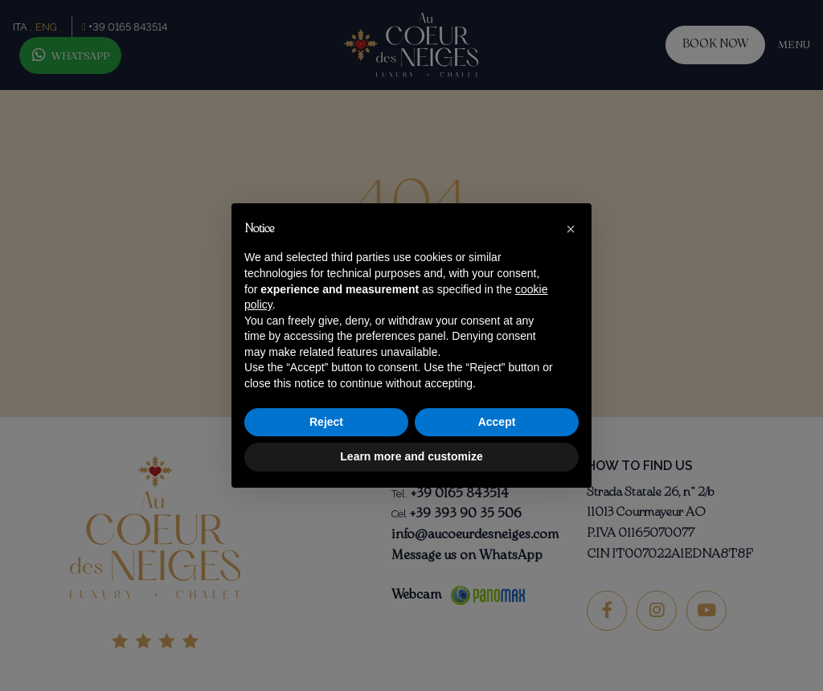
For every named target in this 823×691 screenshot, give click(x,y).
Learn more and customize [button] (411, 456)
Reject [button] (326, 421)
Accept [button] (497, 421)
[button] (570, 229)
